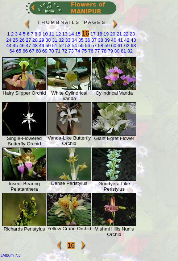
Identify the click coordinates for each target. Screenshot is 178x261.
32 (60, 40)
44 (8, 45)
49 (41, 45)
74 (77, 51)
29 (41, 40)
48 (34, 45)
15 (77, 34)
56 (86, 45)
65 (18, 51)
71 (57, 51)
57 (93, 45)
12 (57, 34)
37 (93, 40)
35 (80, 40)
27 (28, 40)
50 (47, 45)
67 (31, 51)
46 (21, 45)
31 (54, 40)
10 (44, 34)
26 (21, 40)
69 (44, 51)
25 (14, 40)
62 (126, 45)
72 (64, 51)
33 (67, 40)
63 (132, 45)
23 (131, 34)
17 (92, 34)
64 (12, 51)
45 (14, 45)
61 (119, 45)
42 (126, 40)
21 (118, 34)
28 (34, 40)
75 (83, 51)
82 (129, 51)
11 (51, 34)
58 (100, 45)
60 (113, 45)
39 (106, 40)
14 (70, 34)
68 (37, 51)
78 (103, 51)
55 (80, 45)
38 (100, 40)
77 (96, 51)
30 (47, 40)
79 (110, 51)
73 (70, 51)
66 (24, 51)
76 (90, 51)
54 (73, 45)
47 (28, 45)
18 (99, 34)
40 (113, 40)
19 (105, 34)
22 (125, 34)
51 (54, 45)
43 (132, 40)
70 (50, 51)
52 (60, 45)
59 (106, 45)
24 (8, 40)
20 (112, 34)
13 (64, 34)
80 (116, 51)
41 (119, 40)
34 (73, 40)
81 (123, 51)
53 (67, 45)
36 (86, 40)
